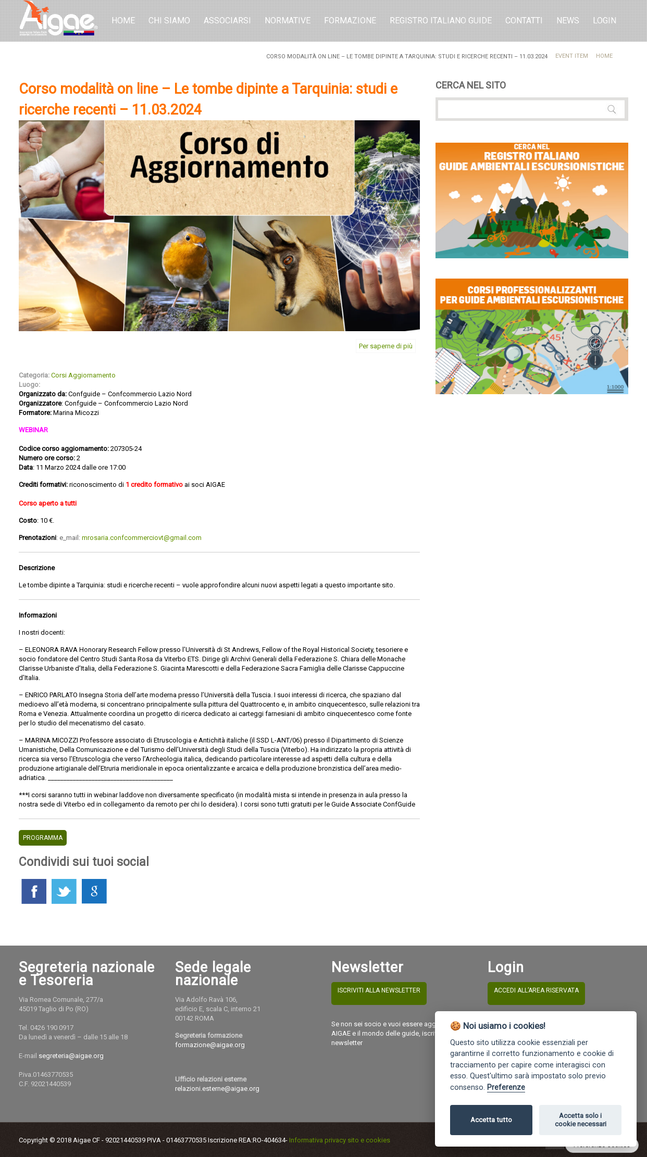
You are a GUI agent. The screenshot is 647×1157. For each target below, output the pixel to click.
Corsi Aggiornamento (83, 375)
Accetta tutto (491, 1120)
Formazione (350, 21)
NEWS (567, 21)
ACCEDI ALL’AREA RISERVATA (536, 990)
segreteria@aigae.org (71, 1056)
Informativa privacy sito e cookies (339, 1140)
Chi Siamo (169, 21)
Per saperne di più (386, 346)
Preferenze (506, 1087)
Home (123, 21)
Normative (287, 21)
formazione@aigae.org (210, 1045)
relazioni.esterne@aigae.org (217, 1088)
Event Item (571, 56)
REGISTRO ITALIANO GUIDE (441, 21)
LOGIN (604, 21)
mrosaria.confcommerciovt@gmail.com (142, 538)
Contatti (524, 21)
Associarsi (227, 21)
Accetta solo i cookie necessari (580, 1120)
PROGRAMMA (43, 837)
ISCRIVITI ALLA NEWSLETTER (379, 990)
